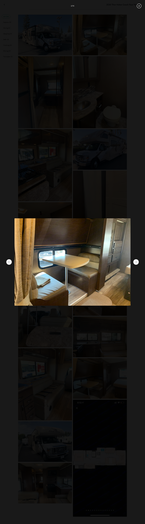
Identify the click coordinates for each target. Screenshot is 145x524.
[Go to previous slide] (9, 262)
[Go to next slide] (136, 262)
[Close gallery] (139, 6)
